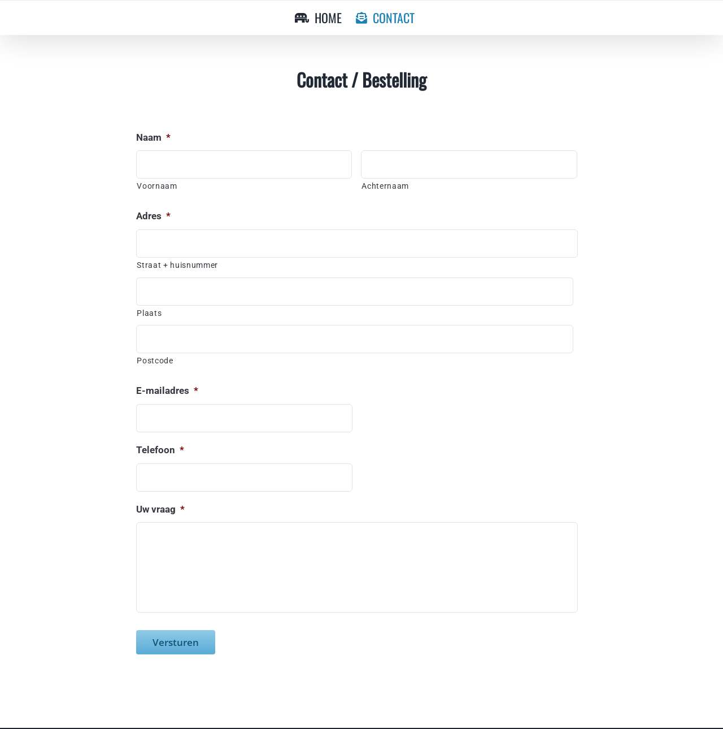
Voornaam (157, 185)
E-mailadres (167, 390)
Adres (153, 216)
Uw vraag (160, 509)
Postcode (155, 360)
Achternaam (385, 185)
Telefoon (160, 449)
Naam (153, 137)
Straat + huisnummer (177, 265)
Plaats (149, 313)
